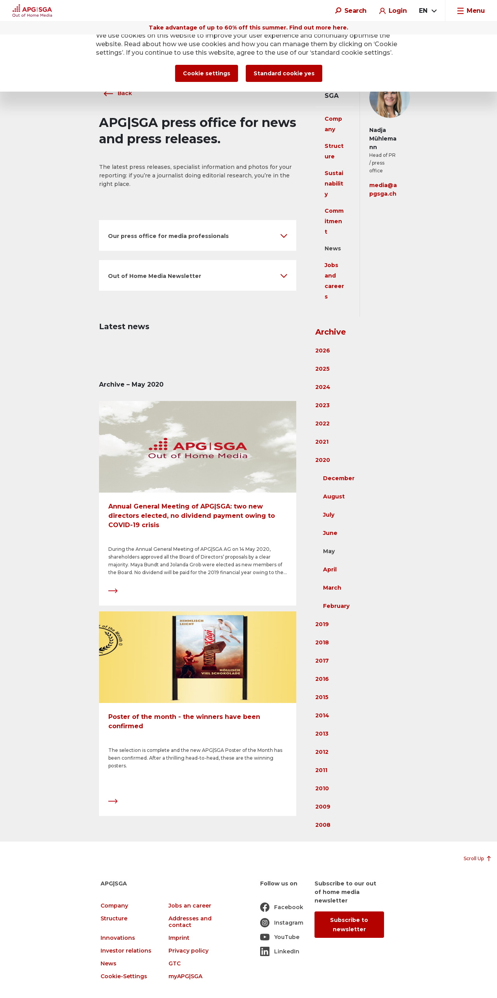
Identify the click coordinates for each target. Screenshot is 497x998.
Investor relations (126, 951)
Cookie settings (206, 73)
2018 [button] (322, 642)
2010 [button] (322, 788)
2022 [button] (322, 423)
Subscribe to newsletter (349, 924)
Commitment (334, 221)
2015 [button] (321, 697)
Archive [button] (330, 332)
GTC (175, 963)
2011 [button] (321, 770)
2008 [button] (322, 824)
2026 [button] (322, 350)
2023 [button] (322, 405)
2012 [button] (321, 751)
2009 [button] (322, 806)
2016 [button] (322, 678)
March (332, 587)
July (328, 514)
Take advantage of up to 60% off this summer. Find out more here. (248, 27)
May (329, 551)
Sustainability (334, 184)
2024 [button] (322, 387)
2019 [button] (322, 624)
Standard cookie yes (284, 73)
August (334, 496)
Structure (114, 918)
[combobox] (427, 11)
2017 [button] (322, 660)
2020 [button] (322, 459)
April (330, 569)
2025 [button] (322, 368)
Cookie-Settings (124, 976)
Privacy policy (189, 951)
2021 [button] (321, 441)
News (333, 248)
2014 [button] (322, 715)
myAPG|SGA (185, 976)
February (336, 605)
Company (114, 906)
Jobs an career (190, 906)
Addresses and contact (190, 922)
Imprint (179, 938)
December (339, 478)
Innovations (118, 938)
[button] (197, 235)
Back (115, 93)
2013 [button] (321, 733)
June (330, 532)
